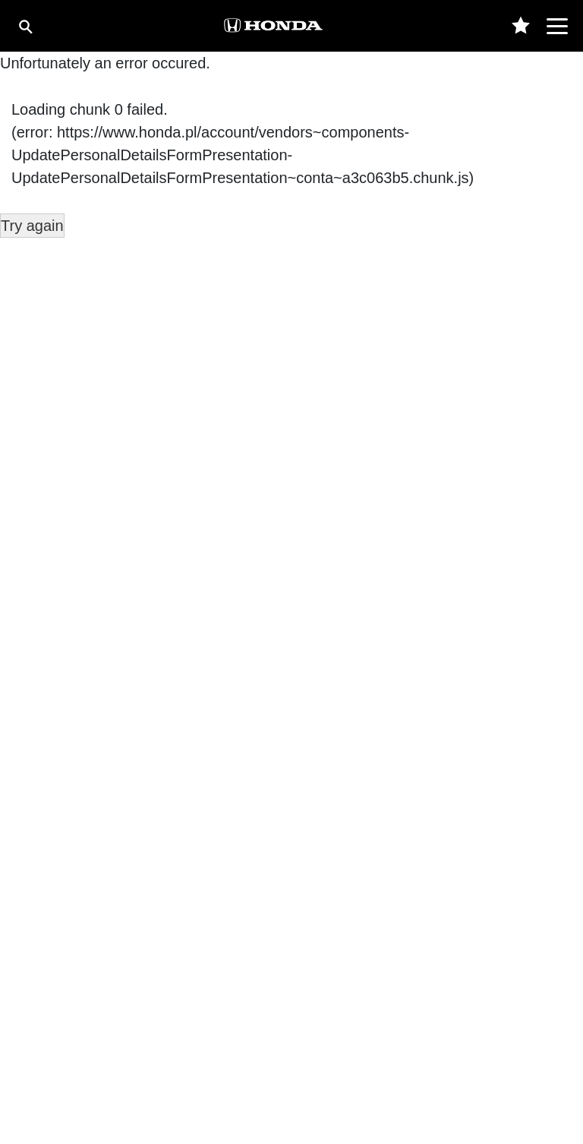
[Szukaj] (25, 26)
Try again (32, 225)
